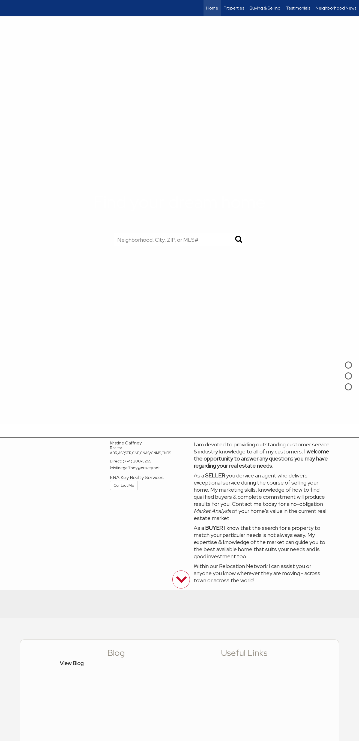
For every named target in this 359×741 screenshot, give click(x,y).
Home (212, 8)
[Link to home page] (7, 8)
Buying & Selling (265, 8)
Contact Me (123, 485)
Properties (234, 8)
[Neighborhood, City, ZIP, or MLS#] (179, 239)
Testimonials (298, 8)
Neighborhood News (336, 8)
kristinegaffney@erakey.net (135, 468)
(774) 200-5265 (137, 461)
